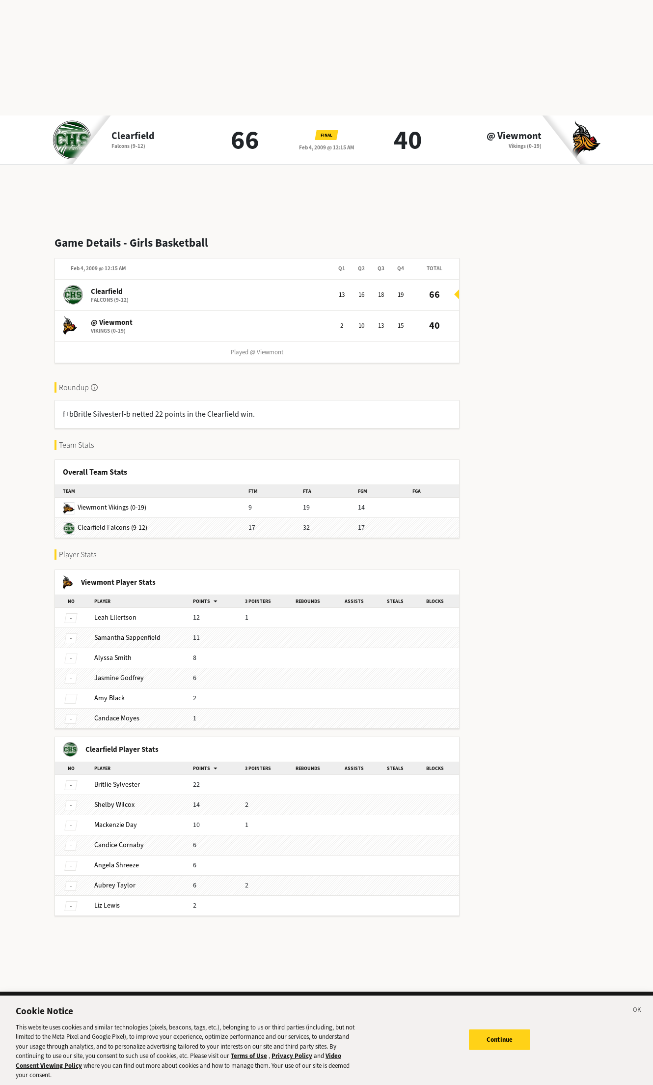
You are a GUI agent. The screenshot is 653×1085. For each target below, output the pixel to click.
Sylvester (117, 784)
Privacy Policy (292, 1064)
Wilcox (114, 804)
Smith (113, 657)
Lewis (107, 905)
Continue (500, 1048)
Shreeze (116, 865)
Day (115, 824)
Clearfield (132, 136)
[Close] (637, 1019)
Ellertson (115, 617)
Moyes (116, 718)
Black (109, 698)
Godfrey (119, 678)
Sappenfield (127, 637)
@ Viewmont (514, 136)
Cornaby (119, 845)
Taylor (115, 885)
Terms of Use (249, 1064)
